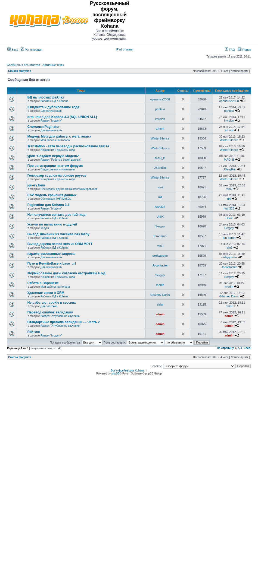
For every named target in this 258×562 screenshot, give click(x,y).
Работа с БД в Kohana (54, 101)
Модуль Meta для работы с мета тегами (59, 136)
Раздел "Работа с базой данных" (61, 159)
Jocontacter (160, 265)
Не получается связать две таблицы (56, 215)
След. (247, 348)
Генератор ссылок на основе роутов (56, 175)
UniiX (160, 216)
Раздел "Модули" (51, 120)
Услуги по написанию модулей (52, 224)
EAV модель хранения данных (52, 195)
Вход (12, 49)
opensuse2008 (160, 99)
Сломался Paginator (43, 127)
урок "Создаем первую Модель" (53, 156)
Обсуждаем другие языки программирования (69, 189)
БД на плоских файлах (45, 97)
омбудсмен (160, 255)
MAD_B (160, 158)
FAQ (230, 49)
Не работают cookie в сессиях (51, 302)
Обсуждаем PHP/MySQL (56, 198)
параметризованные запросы (51, 254)
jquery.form (36, 185)
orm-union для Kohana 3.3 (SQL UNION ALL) (62, 117)
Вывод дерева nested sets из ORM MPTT (60, 244)
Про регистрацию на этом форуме (55, 166)
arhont (160, 128)
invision (160, 118)
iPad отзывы (124, 49)
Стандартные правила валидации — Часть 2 (63, 322)
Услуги (45, 228)
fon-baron (160, 236)
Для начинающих (51, 110)
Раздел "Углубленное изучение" (60, 316)
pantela (160, 109)
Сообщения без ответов (23, 64)
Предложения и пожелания (58, 169)
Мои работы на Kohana (55, 140)
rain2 (160, 187)
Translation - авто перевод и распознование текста (68, 146)
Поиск (244, 49)
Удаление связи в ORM (45, 293)
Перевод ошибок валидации (50, 312)
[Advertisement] (193, 20)
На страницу (225, 348)
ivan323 (160, 206)
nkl (160, 197)
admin (160, 314)
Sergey (160, 226)
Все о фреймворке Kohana (127, 370)
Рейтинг (33, 332)
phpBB (115, 373)
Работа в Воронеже (43, 283)
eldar (160, 304)
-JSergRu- (160, 167)
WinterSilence (160, 138)
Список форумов (19, 70)
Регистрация (31, 49)
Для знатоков (49, 306)
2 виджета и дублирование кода (53, 107)
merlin (160, 285)
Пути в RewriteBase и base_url (51, 263)
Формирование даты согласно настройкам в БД (66, 273)
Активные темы (53, 64)
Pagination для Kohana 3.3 (48, 205)
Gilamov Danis (160, 294)
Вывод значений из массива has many (58, 234)
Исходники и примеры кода (58, 149)
